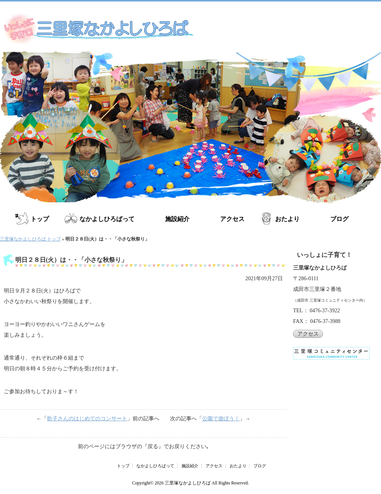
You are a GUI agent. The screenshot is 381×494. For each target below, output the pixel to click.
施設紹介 (177, 219)
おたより (287, 219)
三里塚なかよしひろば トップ (30, 239)
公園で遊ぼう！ (221, 418)
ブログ (339, 219)
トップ (40, 219)
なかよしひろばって (107, 219)
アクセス (232, 219)
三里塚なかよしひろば (188, 483)
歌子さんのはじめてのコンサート (87, 418)
